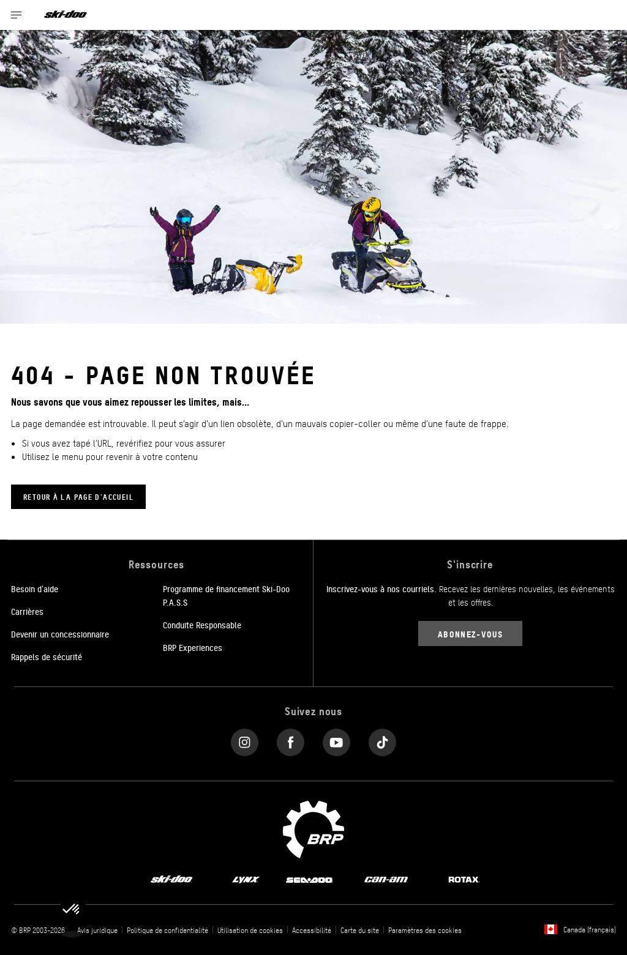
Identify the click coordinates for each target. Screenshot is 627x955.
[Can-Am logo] (386, 879)
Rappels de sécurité (46, 656)
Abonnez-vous (470, 633)
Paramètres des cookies (425, 930)
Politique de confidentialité (167, 930)
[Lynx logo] (246, 879)
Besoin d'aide (34, 588)
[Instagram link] (244, 739)
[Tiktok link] (382, 739)
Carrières (27, 611)
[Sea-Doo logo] (309, 879)
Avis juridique (97, 930)
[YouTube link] (336, 739)
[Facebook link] (290, 739)
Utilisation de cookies (250, 930)
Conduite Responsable (202, 624)
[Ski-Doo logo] (65, 15)
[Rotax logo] (464, 879)
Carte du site (359, 930)
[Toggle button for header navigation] (16, 15)
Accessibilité (311, 930)
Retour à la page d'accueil (78, 496)
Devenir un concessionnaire (60, 633)
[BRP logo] (313, 827)
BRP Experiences (192, 647)
